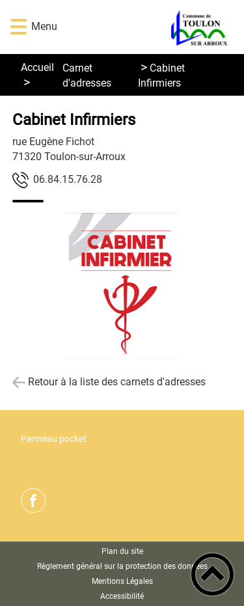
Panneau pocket (54, 439)
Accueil (37, 67)
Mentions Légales (122, 581)
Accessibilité (122, 596)
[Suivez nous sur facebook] (33, 500)
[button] (18, 27)
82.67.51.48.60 (67, 179)
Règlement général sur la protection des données (122, 566)
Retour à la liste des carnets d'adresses (117, 382)
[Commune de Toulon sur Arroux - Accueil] (141, 27)
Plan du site (122, 551)
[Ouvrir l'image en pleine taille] (122, 287)
